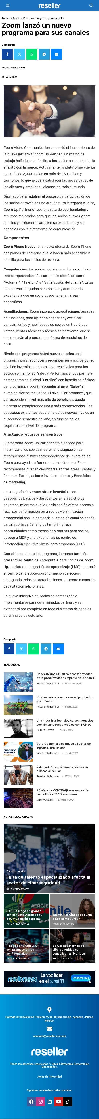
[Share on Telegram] (44, 54)
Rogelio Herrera (45, 729)
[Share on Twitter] (19, 54)
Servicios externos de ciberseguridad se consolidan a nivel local (69, 949)
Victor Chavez (44, 799)
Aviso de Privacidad (49, 1076)
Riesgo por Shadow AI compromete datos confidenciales (21, 949)
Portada (6, 18)
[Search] (91, 5)
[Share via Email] (56, 54)
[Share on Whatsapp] (31, 54)
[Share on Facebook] (7, 54)
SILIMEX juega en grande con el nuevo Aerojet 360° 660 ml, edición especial (25, 915)
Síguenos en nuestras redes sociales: (49, 1090)
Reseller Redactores (48, 683)
